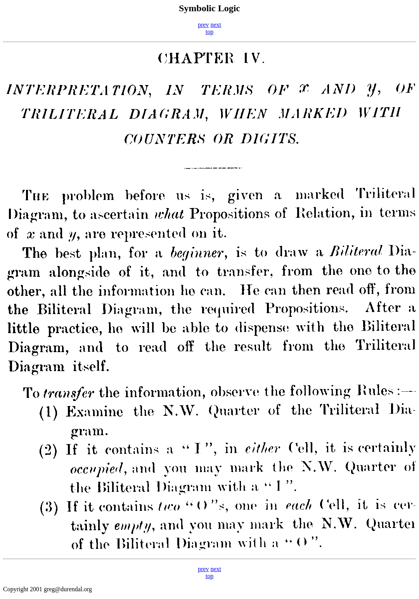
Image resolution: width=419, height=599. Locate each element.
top (209, 31)
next (215, 24)
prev (203, 24)
